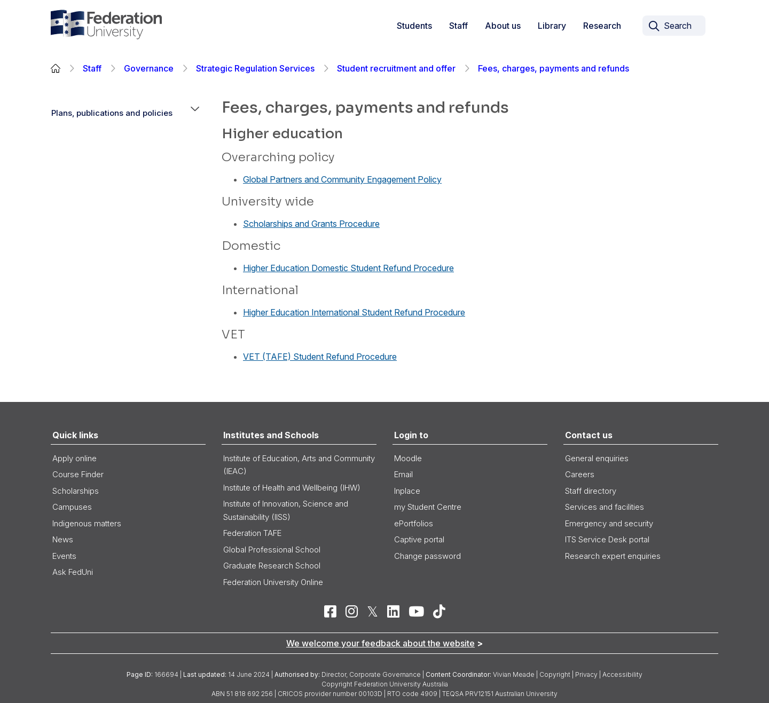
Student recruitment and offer (396, 68)
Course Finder (78, 474)
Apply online (74, 458)
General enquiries (597, 458)
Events (64, 556)
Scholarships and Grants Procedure (311, 223)
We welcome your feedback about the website (380, 643)
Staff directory (590, 491)
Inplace (407, 491)
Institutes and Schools (271, 435)
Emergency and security (609, 523)
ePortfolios (413, 523)
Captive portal (419, 539)
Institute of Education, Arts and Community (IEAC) (299, 465)
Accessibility (622, 674)
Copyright (554, 674)
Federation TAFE (252, 533)
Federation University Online (273, 582)
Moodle (408, 458)
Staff (92, 68)
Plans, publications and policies (111, 113)
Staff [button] (458, 25)
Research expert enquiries (613, 556)
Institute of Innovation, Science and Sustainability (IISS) (285, 510)
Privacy (586, 674)
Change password (427, 556)
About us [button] (503, 25)
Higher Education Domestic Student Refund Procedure (348, 268)
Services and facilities (604, 507)
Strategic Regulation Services (255, 68)
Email (403, 474)
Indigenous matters (86, 523)
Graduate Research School (271, 565)
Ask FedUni (72, 572)
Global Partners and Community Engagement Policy (342, 179)
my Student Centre (427, 507)
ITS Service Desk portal (607, 539)
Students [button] (414, 25)
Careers (579, 474)
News (62, 539)
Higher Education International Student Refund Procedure (354, 312)
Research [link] (602, 25)
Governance (149, 68)
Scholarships (75, 491)
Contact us (589, 435)
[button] (195, 113)
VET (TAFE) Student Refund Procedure (320, 356)
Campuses (72, 507)
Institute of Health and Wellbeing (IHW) (291, 488)
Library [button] (552, 25)
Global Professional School (271, 549)
